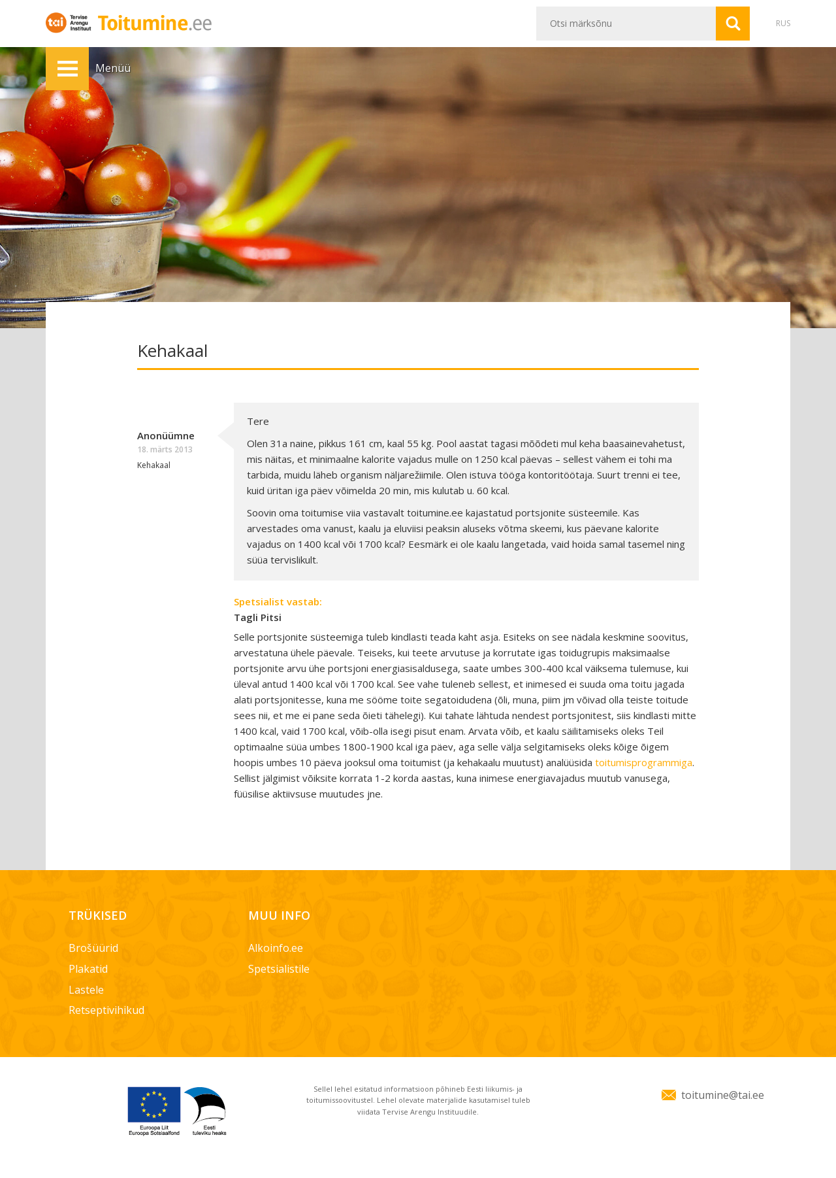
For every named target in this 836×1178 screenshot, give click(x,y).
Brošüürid (93, 948)
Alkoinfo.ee (275, 948)
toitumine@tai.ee (722, 1095)
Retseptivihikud (106, 1010)
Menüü (67, 68)
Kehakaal (153, 465)
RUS (783, 23)
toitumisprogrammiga (643, 762)
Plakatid (88, 969)
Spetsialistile (279, 969)
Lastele (86, 990)
